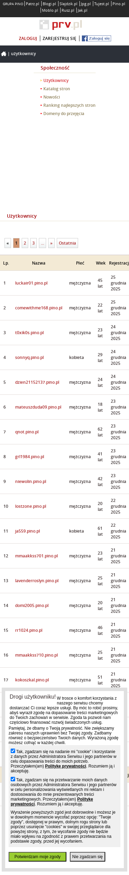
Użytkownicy (23, 53)
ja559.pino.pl (27, 531)
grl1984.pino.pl (29, 457)
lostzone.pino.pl (30, 506)
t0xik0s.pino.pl (29, 333)
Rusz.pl (68, 10)
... (42, 243)
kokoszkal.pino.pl (32, 680)
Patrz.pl (32, 3)
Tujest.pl (101, 3)
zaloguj (28, 38)
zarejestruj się (59, 38)
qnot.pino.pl (27, 432)
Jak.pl (82, 10)
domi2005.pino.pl (32, 605)
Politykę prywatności (65, 766)
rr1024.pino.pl (28, 630)
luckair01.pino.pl (31, 283)
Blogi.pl (49, 3)
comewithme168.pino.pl (38, 308)
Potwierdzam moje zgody (37, 856)
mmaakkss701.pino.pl (36, 556)
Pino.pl (118, 3)
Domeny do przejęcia (63, 113)
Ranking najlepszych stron (69, 105)
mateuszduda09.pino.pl (38, 407)
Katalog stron (56, 89)
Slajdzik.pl (68, 3)
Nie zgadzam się (87, 856)
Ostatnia (67, 243)
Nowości (51, 97)
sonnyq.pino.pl (29, 357)
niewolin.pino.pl (30, 481)
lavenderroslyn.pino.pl (36, 581)
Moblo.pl (50, 10)
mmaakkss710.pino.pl (36, 655)
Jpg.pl (86, 3)
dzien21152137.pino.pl (37, 382)
